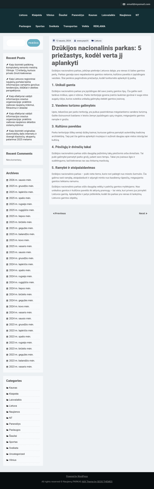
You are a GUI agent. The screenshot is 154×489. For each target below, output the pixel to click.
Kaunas (93, 15)
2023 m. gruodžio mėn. (21, 324)
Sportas (40, 26)
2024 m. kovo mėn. (19, 306)
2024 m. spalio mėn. (20, 270)
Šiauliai (63, 15)
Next (142, 213)
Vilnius (50, 15)
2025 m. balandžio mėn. (22, 234)
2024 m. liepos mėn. (20, 288)
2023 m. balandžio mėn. (22, 360)
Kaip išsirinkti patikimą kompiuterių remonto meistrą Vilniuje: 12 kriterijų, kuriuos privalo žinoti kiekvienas (21, 69)
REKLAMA (99, 26)
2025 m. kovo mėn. (19, 240)
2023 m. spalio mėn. (20, 336)
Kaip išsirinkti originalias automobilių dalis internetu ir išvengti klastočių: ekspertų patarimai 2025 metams (21, 135)
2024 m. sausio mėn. (20, 318)
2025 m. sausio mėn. (20, 252)
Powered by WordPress (77, 476)
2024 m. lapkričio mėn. (21, 264)
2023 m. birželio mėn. (20, 348)
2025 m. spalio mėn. (20, 198)
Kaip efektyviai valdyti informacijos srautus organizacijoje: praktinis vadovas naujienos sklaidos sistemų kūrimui (20, 119)
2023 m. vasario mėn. (20, 366)
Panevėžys (78, 15)
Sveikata (54, 26)
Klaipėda (37, 15)
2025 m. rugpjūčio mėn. (21, 210)
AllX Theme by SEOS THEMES (97, 481)
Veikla (85, 26)
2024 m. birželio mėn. (20, 294)
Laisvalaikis (108, 15)
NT (137, 15)
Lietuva (23, 15)
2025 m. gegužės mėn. (21, 228)
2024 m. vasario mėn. (20, 312)
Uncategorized (17, 454)
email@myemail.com (136, 4)
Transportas (70, 26)
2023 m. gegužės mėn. (21, 354)
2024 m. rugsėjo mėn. (20, 276)
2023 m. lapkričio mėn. (21, 330)
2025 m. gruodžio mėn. (21, 186)
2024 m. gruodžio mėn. (21, 258)
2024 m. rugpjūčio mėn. (21, 282)
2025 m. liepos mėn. (20, 216)
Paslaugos (25, 26)
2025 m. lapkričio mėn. (21, 192)
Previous (60, 213)
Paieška (33, 43)
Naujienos (125, 15)
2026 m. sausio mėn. (20, 180)
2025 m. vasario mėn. (20, 246)
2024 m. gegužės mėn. (21, 300)
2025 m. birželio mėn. (20, 222)
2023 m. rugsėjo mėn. (20, 342)
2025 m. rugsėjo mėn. (20, 204)
